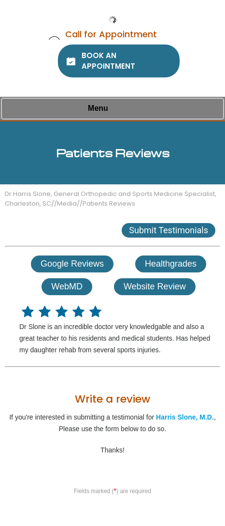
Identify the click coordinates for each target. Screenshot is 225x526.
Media (67, 203)
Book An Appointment (108, 60)
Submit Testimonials (168, 230)
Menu (110, 109)
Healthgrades (171, 264)
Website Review (155, 286)
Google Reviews (72, 264)
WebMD (67, 286)
